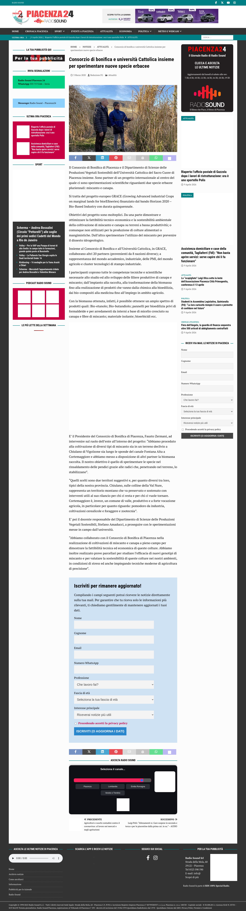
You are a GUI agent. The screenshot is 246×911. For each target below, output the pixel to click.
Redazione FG (96, 75)
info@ (197, 873)
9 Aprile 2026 (190, 184)
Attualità (106, 31)
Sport (58, 31)
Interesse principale (86, 708)
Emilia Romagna (138, 786)
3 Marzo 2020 (79, 75)
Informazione (15, 884)
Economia (125, 31)
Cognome (80, 633)
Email (77, 648)
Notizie (87, 46)
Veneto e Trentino (112, 793)
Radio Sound (18, 3)
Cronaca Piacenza (36, 31)
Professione (81, 678)
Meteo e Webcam (168, 31)
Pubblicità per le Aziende (20, 889)
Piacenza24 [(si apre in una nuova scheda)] (50, 103)
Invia (47, 83)
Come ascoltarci (16, 879)
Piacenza (87, 786)
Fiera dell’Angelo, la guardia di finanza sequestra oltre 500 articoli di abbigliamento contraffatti (206, 327)
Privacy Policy (187, 908)
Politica (143, 31)
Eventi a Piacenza (82, 31)
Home (15, 31)
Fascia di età (82, 693)
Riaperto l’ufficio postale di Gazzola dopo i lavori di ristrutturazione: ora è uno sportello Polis (205, 176)
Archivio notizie (16, 874)
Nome (78, 618)
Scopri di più (192, 877)
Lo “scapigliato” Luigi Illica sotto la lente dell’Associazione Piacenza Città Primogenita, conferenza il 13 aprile (204, 281)
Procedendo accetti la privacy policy (102, 723)
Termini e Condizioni (203, 908)
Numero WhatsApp (86, 663)
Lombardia (112, 786)
